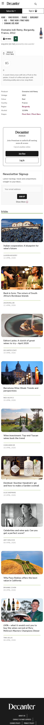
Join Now (22, 153)
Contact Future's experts (22, 719)
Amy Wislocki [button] (9, 540)
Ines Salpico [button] (9, 398)
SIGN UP (22, 196)
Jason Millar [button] (9, 303)
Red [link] (5, 20)
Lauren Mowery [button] (10, 255)
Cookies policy (15, 723)
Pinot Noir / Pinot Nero (31, 114)
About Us (22, 715)
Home (3, 17)
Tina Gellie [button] (8, 638)
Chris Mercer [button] (9, 445)
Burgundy (26, 107)
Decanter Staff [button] (10, 350)
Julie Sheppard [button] (10, 493)
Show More (22, 202)
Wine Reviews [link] (13, 17)
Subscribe (11, 11)
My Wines (6, 38)
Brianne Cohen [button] (10, 588)
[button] (8, 53)
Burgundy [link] (34, 17)
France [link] (24, 17)
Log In (22, 160)
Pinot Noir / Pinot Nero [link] (19, 20)
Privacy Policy (29, 723)
